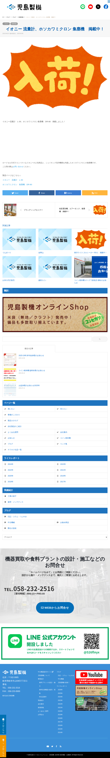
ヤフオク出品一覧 (15, 450)
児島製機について (44, 675)
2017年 (63, 482)
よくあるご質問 (43, 711)
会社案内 (63, 432)
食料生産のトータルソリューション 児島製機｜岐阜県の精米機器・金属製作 (49, 755)
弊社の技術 (12, 528)
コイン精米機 (65, 438)
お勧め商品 (64, 522)
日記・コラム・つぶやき (17, 517)
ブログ (8, 17)
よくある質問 (13, 432)
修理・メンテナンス (15, 502)
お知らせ (11, 438)
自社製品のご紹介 (15, 426)
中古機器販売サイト (45, 672)
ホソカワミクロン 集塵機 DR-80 (17, 184)
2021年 (63, 470)
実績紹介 (41, 700)
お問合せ (41, 715)
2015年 (60, 729)
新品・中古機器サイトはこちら (3, 724)
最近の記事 (29, 349)
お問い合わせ (18, 167)
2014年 (60, 732)
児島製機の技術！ (64, 682)
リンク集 (63, 444)
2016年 (60, 725)
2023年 (63, 464)
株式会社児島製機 (8, 696)
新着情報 (14, 23)
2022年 (10, 470)
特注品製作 (43, 697)
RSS (60, 746)
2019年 (63, 476)
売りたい (63, 409)
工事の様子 (12, 496)
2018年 (10, 482)
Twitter (52, 746)
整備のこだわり (14, 415)
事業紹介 (41, 679)
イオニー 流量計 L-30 (12, 180)
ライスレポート (62, 686)
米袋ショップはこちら (3, 746)
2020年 (10, 476)
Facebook (56, 746)
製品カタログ (13, 421)
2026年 (60, 690)
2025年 (60, 693)
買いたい (11, 409)
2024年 (10, 464)
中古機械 (11, 522)
